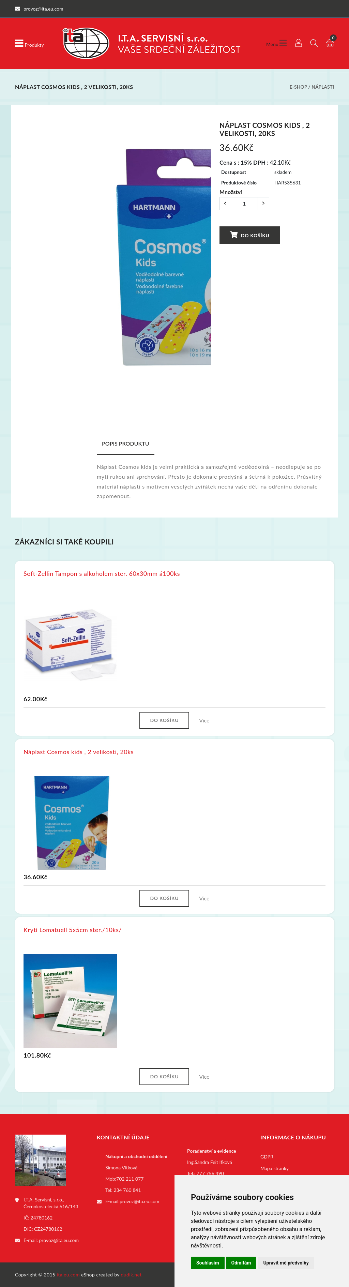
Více (204, 720)
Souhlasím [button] (207, 1263)
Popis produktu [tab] (125, 443)
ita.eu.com (68, 1274)
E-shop (298, 87)
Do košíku (250, 235)
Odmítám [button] (241, 1263)
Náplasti (323, 87)
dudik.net (131, 1274)
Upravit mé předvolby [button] (285, 1263)
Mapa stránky (274, 1168)
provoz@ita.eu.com (59, 1240)
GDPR (266, 1156)
